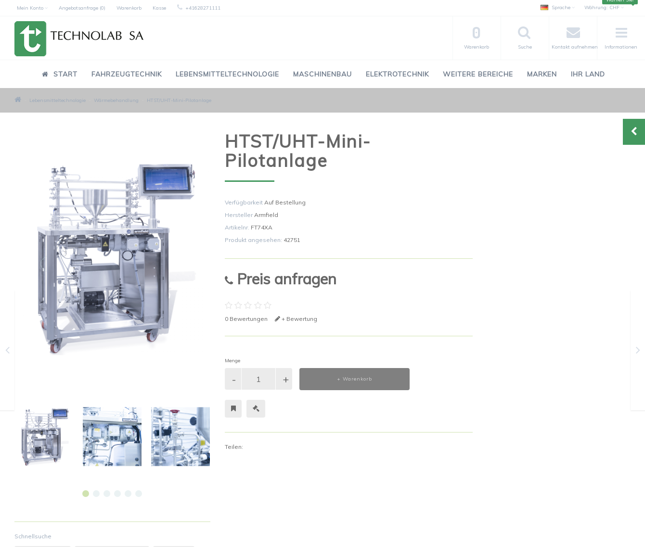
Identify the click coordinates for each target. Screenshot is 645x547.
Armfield (266, 214)
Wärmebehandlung (116, 100)
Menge (232, 360)
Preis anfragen (280, 278)
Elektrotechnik (397, 74)
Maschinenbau (322, 74)
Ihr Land (588, 74)
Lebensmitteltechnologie (227, 74)
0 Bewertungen (246, 318)
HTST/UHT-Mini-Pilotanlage (179, 100)
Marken (542, 74)
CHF (604, 7)
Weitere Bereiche (478, 74)
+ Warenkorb (354, 379)
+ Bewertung (296, 318)
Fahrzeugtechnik (126, 74)
